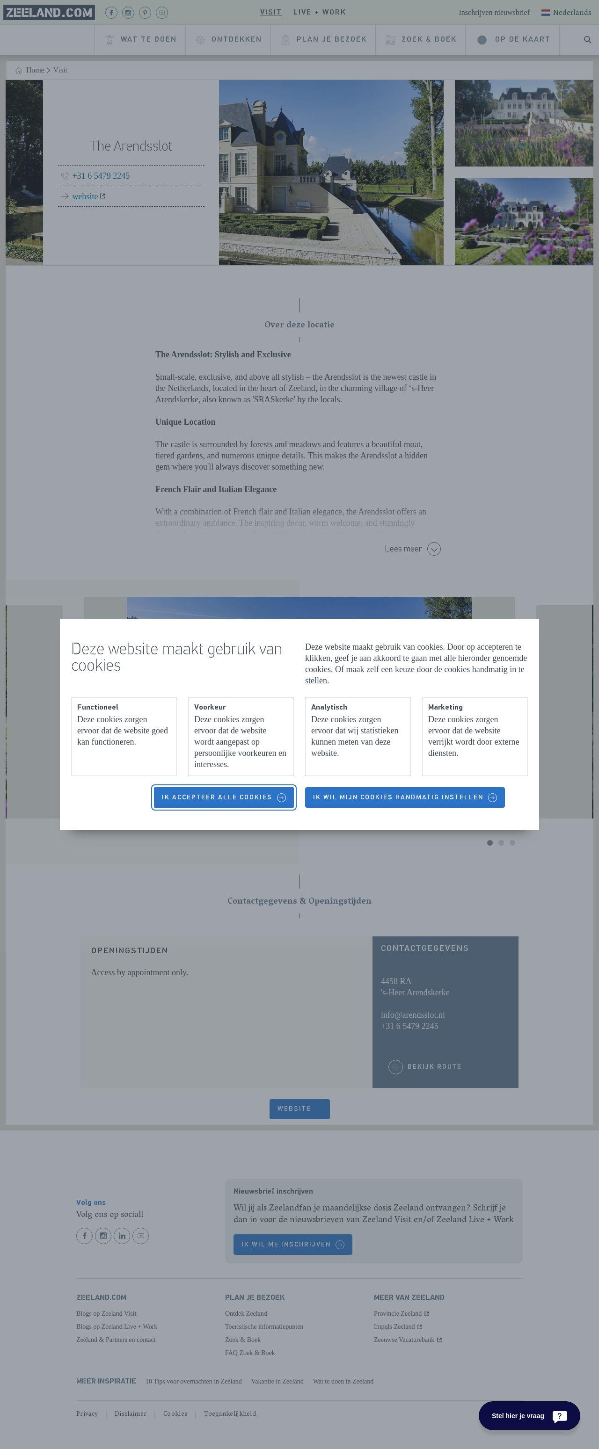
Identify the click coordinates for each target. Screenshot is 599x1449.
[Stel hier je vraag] (529, 1415)
